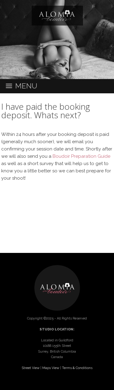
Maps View (50, 368)
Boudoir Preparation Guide (81, 156)
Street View (31, 368)
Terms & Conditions (77, 368)
